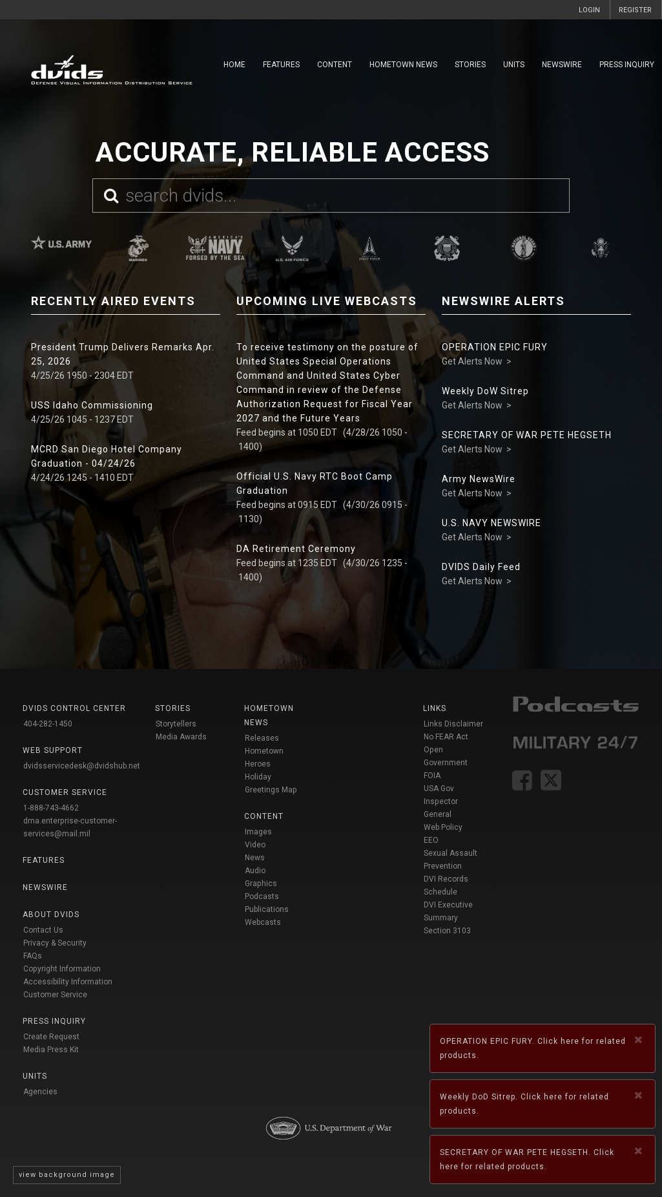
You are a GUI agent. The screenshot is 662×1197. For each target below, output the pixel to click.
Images (258, 831)
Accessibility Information (67, 981)
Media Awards (181, 736)
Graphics (261, 883)
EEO (431, 840)
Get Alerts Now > (477, 361)
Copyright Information (62, 968)
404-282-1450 (47, 723)
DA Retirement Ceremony (296, 549)
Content (334, 64)
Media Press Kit (51, 1049)
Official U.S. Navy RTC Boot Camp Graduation (314, 483)
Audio (255, 870)
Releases (262, 738)
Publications (267, 909)
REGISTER (635, 10)
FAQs (32, 955)
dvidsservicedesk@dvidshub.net (81, 765)
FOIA (432, 775)
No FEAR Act (446, 736)
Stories (470, 64)
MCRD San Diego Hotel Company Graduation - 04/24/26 (106, 456)
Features (281, 64)
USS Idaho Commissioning (92, 405)
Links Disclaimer (453, 723)
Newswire (562, 64)
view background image (67, 1175)
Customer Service (55, 994)
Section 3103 (447, 930)
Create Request (51, 1036)
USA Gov (439, 788)
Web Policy (443, 827)
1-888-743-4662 (51, 807)
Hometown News (403, 64)
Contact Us (43, 930)
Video (255, 844)
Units (513, 64)
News (255, 857)
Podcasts (262, 896)
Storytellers (176, 723)
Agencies (40, 1091)
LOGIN (589, 10)
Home (234, 64)
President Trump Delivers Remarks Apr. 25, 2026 (122, 354)
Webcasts (263, 922)
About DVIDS (51, 914)
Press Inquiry (626, 64)
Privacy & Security (55, 943)
